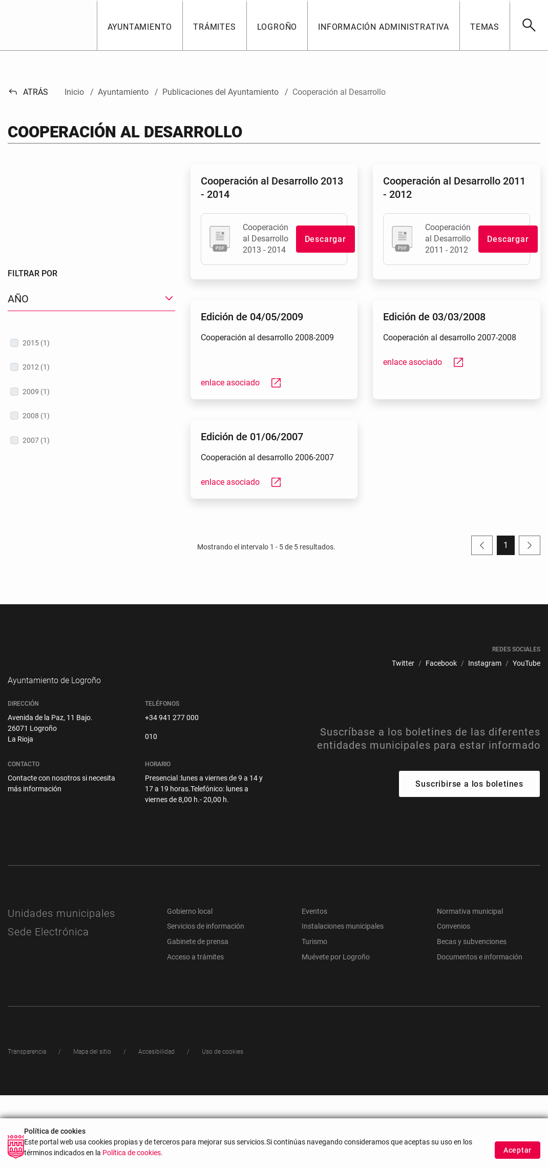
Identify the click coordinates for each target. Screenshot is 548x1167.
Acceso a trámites (195, 1029)
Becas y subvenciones (472, 1013)
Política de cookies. (132, 1156)
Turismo (314, 1013)
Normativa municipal (470, 983)
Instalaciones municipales (343, 998)
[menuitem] (403, 719)
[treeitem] (91, 482)
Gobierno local (190, 983)
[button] (140, 25)
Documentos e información (479, 1029)
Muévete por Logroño (336, 1029)
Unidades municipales (61, 985)
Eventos (314, 983)
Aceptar (517, 1153)
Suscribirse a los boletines (469, 856)
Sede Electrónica (48, 1003)
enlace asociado (241, 382)
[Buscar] (529, 25)
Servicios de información (205, 998)
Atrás (28, 92)
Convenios (453, 998)
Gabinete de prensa (197, 1013)
